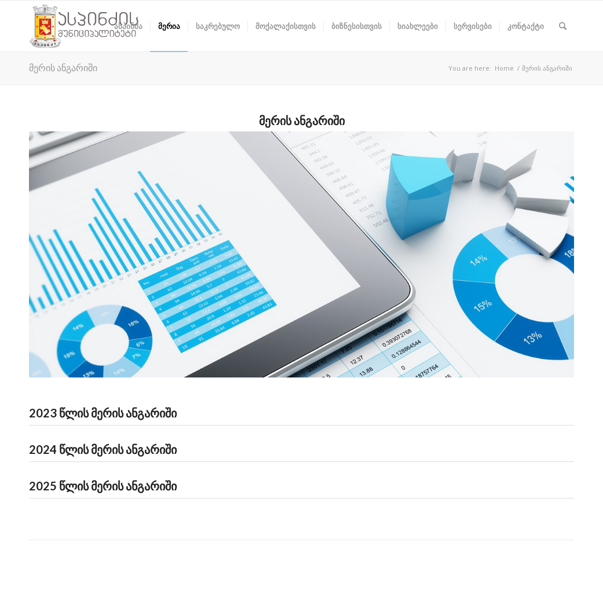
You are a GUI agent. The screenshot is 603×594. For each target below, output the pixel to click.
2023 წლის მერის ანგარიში (103, 413)
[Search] (562, 26)
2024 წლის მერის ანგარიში (103, 449)
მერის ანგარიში (63, 67)
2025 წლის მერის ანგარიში (103, 486)
